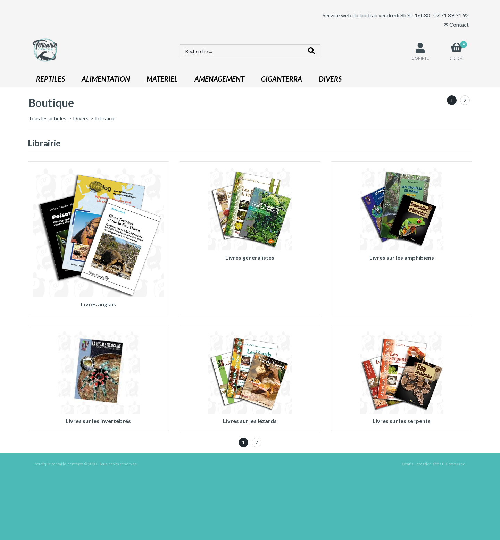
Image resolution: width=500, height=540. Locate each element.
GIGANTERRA (281, 79)
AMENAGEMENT (219, 79)
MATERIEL (162, 79)
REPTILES (50, 79)
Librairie (105, 118)
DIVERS (330, 79)
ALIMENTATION (106, 79)
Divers (81, 118)
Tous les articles (47, 118)
